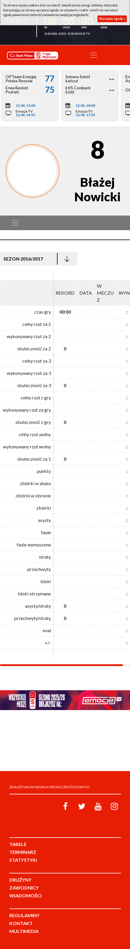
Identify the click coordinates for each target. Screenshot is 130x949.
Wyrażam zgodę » (112, 18)
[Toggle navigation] (94, 55)
